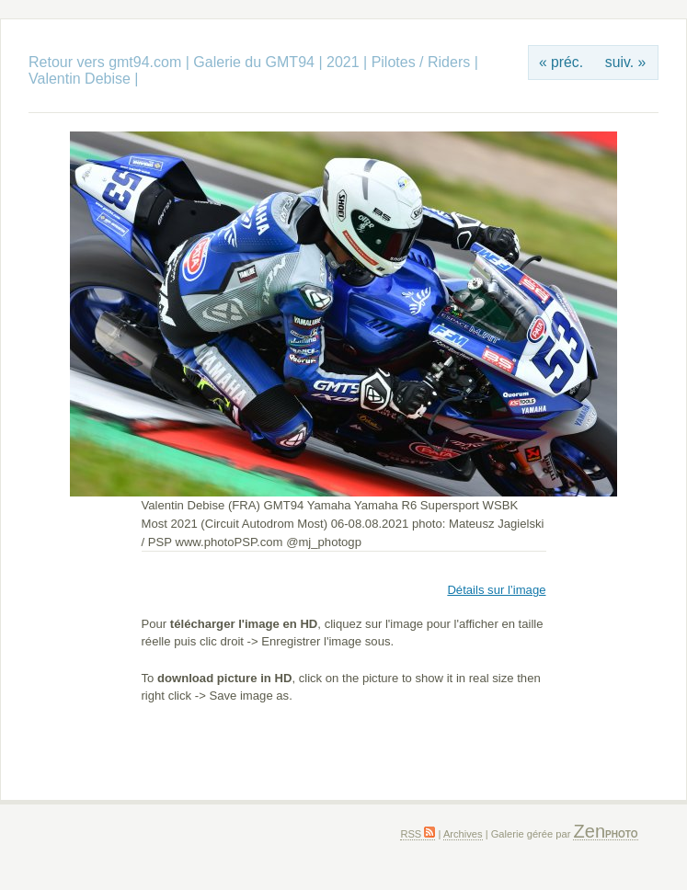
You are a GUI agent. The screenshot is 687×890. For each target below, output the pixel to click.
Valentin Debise (81, 78)
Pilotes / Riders (421, 62)
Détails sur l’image (496, 590)
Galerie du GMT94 (254, 62)
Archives (463, 833)
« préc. (561, 62)
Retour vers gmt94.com (105, 62)
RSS (417, 833)
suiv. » (625, 62)
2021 (343, 62)
